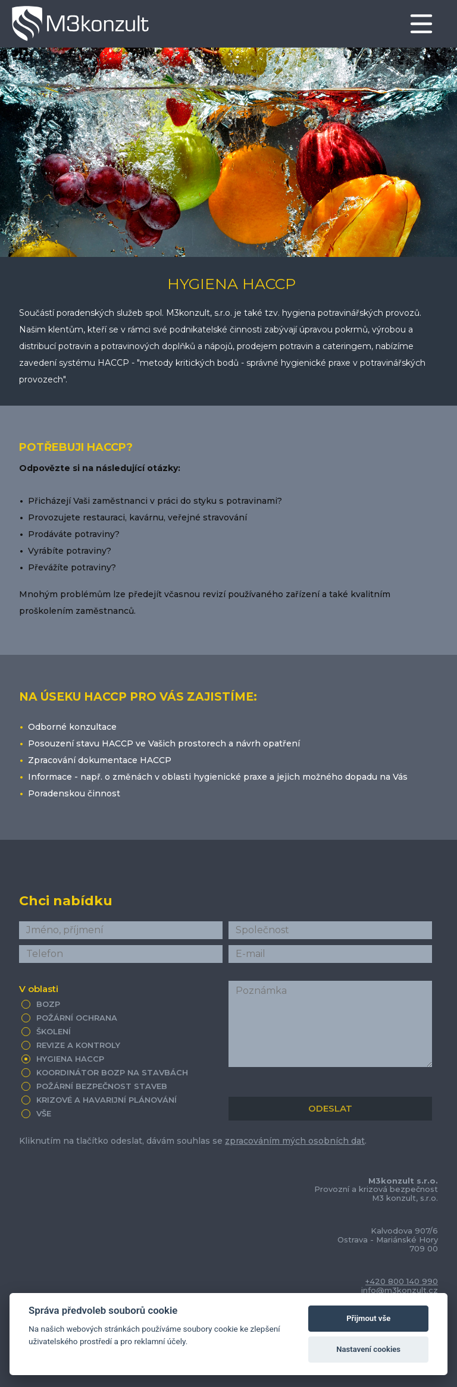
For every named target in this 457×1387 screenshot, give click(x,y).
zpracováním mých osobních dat (295, 1140)
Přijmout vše (368, 1318)
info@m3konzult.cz (399, 1290)
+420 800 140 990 (401, 1281)
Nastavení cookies (368, 1349)
